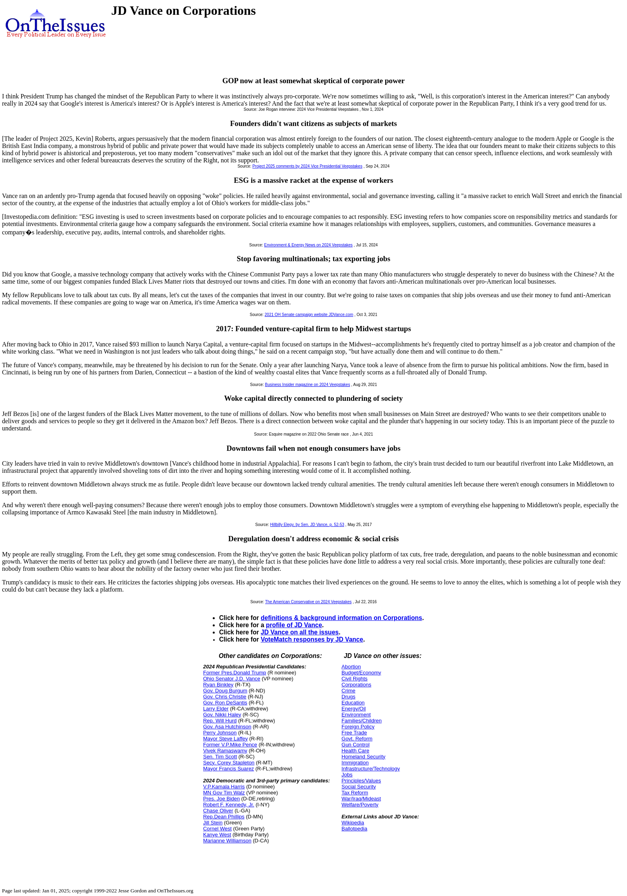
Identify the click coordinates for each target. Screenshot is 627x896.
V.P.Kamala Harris (224, 787)
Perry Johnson (220, 733)
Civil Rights (354, 679)
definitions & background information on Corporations (341, 617)
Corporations (356, 685)
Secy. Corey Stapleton (228, 763)
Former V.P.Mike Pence (230, 745)
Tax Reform (354, 793)
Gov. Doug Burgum (225, 691)
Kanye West (217, 835)
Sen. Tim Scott (220, 757)
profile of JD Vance (294, 625)
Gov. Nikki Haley (222, 715)
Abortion (351, 667)
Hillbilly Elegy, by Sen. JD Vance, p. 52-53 (307, 524)
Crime (348, 691)
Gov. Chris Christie (224, 697)
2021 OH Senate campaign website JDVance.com (309, 314)
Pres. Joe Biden (221, 799)
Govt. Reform (356, 739)
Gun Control (355, 745)
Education (353, 703)
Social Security (358, 787)
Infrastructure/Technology (370, 769)
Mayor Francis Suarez (228, 769)
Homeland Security (363, 757)
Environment (356, 715)
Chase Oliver (218, 811)
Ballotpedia (354, 829)
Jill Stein (212, 823)
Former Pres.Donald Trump (234, 673)
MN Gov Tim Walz (224, 793)
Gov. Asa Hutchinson (227, 727)
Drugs (348, 697)
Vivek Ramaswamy (225, 751)
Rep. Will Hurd (220, 721)
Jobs (346, 775)
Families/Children (361, 721)
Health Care (355, 751)
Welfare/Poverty (359, 805)
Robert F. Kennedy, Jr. (228, 805)
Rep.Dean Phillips (223, 817)
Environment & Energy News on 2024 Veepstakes (308, 245)
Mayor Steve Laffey (225, 739)
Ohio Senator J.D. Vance (231, 679)
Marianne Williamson (227, 841)
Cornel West (217, 829)
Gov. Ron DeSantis (225, 703)
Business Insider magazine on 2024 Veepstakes (307, 384)
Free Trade (354, 733)
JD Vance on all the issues (300, 632)
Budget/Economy (361, 673)
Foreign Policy (357, 727)
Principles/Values (361, 781)
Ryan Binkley (218, 685)
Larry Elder (216, 709)
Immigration (355, 763)
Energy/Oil (353, 709)
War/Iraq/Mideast (361, 799)
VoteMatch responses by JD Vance (312, 639)
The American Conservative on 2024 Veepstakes (308, 602)
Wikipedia (352, 823)
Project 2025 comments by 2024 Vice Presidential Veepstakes (307, 166)
